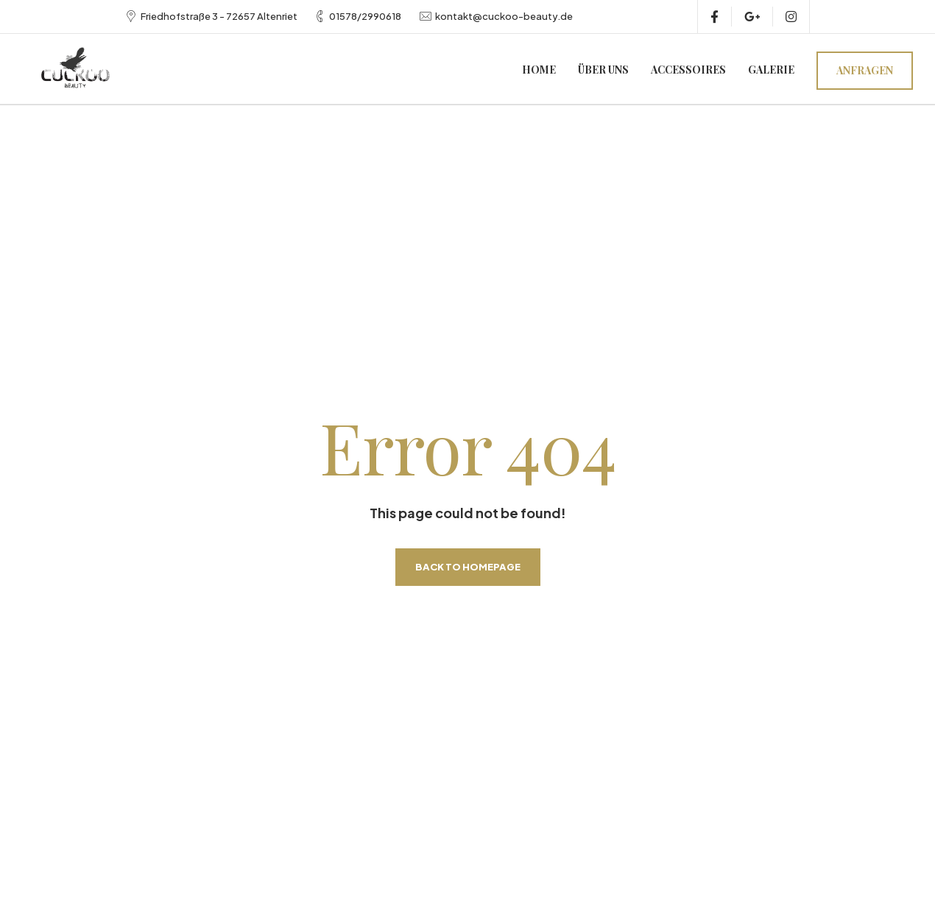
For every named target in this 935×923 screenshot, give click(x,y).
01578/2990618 (365, 16)
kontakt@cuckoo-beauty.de (504, 16)
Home (539, 70)
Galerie (771, 70)
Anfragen (864, 70)
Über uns (603, 70)
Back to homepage (468, 567)
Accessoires (688, 70)
